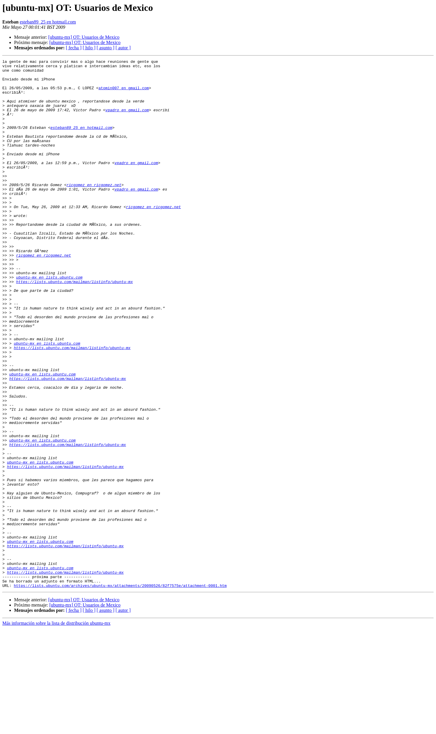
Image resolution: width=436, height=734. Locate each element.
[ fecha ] (73, 47)
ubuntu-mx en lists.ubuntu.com (49, 321)
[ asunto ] (105, 47)
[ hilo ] (89, 47)
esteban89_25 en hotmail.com (48, 21)
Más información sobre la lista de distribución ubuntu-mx (56, 728)
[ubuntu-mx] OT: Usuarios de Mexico (83, 37)
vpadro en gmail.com (127, 120)
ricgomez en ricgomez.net (93, 210)
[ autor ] (123, 47)
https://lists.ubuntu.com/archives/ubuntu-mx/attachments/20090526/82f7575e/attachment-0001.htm (120, 691)
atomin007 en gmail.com (124, 94)
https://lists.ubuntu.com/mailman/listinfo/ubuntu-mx (74, 326)
